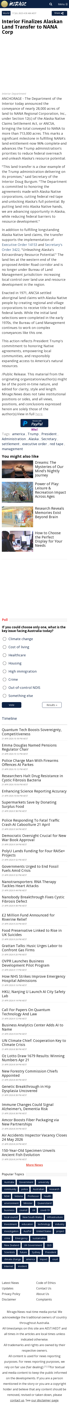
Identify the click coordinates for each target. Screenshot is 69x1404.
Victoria (19, 1196)
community (10, 1189)
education (27, 1224)
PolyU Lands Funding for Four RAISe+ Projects (33, 853)
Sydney (36, 1252)
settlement (11, 444)
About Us (42, 1294)
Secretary (48, 439)
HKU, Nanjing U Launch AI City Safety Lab (33, 993)
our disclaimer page (45, 1400)
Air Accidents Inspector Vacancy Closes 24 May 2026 (34, 1137)
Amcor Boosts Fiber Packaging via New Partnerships (30, 1122)
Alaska (34, 439)
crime (7, 1238)
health (47, 1196)
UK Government (33, 1245)
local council (11, 1217)
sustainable (39, 1238)
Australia (9, 1182)
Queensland (45, 1203)
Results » (52, 705)
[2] (48, 1366)
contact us (17, 1400)
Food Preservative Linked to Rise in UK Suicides (32, 932)
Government (26, 1182)
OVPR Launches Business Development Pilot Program (25, 963)
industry (59, 1224)
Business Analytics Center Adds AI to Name (32, 1027)
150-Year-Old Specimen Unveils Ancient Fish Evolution (28, 1152)
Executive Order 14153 (19, 244)
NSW (7, 1196)
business (9, 1210)
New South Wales (32, 1217)
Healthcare (17, 655)
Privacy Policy (11, 1294)
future (23, 1252)
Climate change (20, 639)
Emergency (21, 1238)
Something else (20, 695)
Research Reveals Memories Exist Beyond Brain (49, 512)
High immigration (22, 671)
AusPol (27, 1231)
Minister (28, 1203)
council (23, 1210)
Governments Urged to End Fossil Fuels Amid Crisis (30, 868)
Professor (33, 1196)
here (39, 414)
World (6, 13)
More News (34, 1165)
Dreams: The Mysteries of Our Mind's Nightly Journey (49, 468)
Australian (38, 1189)
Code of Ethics (46, 1283)
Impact (43, 1259)
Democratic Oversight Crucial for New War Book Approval (34, 837)
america (18, 434)
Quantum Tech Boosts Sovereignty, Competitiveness (32, 731)
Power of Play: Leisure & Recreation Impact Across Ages (50, 490)
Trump (33, 434)
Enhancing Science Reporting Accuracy (34, 791)
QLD (49, 1245)
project (60, 1231)
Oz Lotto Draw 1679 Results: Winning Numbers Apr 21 (33, 1058)
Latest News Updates (10, 1285)
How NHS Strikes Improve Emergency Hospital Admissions (33, 978)
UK (33, 1210)
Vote (11, 705)
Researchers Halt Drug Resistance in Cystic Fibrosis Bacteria (32, 778)
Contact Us (43, 1288)
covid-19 (44, 1210)
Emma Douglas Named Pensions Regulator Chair (29, 747)
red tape (56, 444)
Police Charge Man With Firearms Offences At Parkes (30, 762)
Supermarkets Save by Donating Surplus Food (29, 804)
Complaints (44, 1299)
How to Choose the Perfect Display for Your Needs (48, 539)
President (49, 434)
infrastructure (55, 1217)
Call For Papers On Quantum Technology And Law (26, 1011)
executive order (34, 444)
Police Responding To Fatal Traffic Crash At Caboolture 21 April (30, 822)
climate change (12, 1259)
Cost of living (18, 647)
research (54, 1189)
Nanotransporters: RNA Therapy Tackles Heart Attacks (29, 883)
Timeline (9, 718)
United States (43, 1231)
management (12, 449)
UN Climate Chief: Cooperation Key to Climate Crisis (34, 1042)
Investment (10, 1224)
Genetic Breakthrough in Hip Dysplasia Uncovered (26, 1088)
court (55, 1259)
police (24, 1189)
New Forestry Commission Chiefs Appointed (30, 1073)
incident (22, 1266)
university (43, 1182)
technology (44, 1224)
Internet (8, 1266)
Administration (14, 439)
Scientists (9, 1252)
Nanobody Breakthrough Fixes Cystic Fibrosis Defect (33, 899)
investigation (11, 1231)
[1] (45, 1366)
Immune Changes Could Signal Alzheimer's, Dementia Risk (28, 1106)
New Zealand (11, 1245)
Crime (13, 679)
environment (11, 1203)
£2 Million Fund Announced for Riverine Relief (28, 917)
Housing (15, 663)
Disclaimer (9, 1299)
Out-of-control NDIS (24, 687)
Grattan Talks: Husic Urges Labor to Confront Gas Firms (32, 947)
